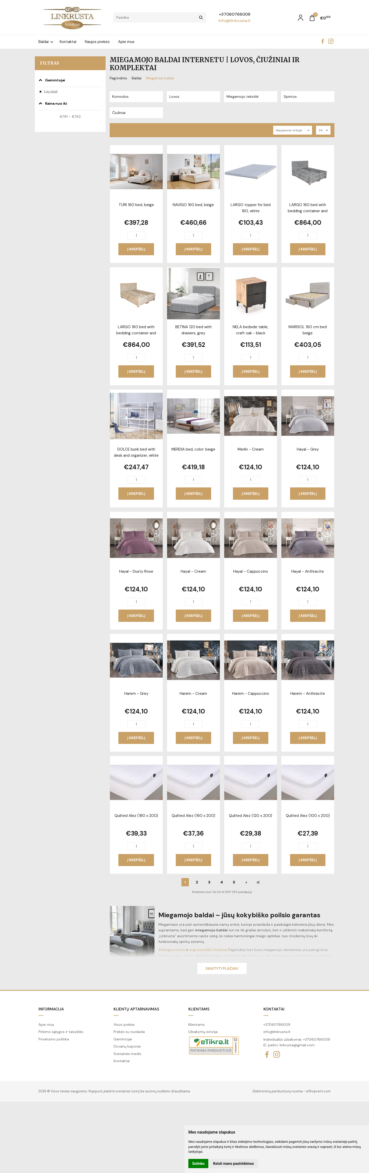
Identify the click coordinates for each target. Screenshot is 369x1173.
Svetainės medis (127, 1053)
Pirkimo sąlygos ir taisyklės (60, 1031)
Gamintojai (123, 1039)
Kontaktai (68, 41)
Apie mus (126, 41)
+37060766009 (234, 14)
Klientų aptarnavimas (136, 1009)
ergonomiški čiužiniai (208, 949)
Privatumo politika (53, 1039)
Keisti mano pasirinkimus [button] (233, 1163)
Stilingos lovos (171, 949)
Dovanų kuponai (127, 1046)
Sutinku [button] (198, 1163)
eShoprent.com (318, 1091)
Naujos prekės (97, 41)
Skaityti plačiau (222, 968)
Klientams (198, 1009)
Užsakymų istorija (203, 1031)
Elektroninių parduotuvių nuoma (278, 1091)
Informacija (51, 1009)
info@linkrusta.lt (234, 20)
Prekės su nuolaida (129, 1031)
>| (257, 882)
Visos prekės (124, 1024)
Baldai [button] (43, 41)
